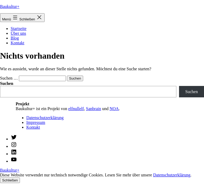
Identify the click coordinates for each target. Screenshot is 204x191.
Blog (15, 38)
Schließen (10, 180)
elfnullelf (76, 108)
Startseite (19, 28)
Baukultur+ (9, 6)
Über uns (18, 33)
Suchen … (9, 78)
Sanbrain (93, 108)
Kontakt (17, 43)
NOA (114, 108)
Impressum (35, 122)
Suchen (191, 91)
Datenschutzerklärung (44, 117)
